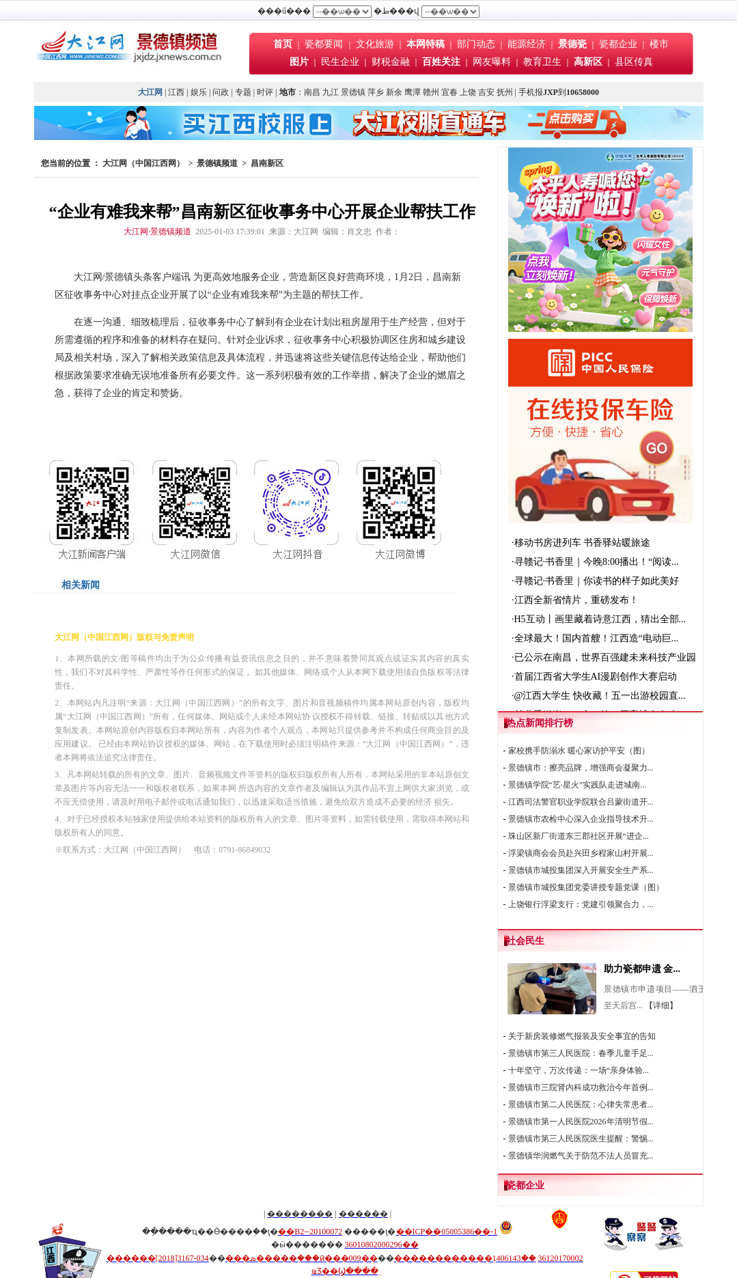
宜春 (449, 92)
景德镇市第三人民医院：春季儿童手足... (581, 1053)
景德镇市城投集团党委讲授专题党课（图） (586, 887)
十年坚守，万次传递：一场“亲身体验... (578, 1070)
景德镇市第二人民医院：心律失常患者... (581, 1104)
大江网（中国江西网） (143, 163)
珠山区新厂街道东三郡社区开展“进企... (578, 836)
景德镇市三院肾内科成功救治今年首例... (581, 1087)
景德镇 (353, 92)
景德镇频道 (217, 163)
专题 (243, 92)
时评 (266, 92)
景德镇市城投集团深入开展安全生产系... (581, 870)
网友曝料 (492, 62)
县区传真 (634, 62)
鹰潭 (412, 92)
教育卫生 (542, 62)
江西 (176, 92)
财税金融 (391, 62)
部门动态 (476, 44)
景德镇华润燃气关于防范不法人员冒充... (581, 1156)
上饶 (468, 92)
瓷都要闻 (325, 44)
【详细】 (661, 1005)
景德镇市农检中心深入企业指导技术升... (581, 819)
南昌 (312, 92)
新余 (394, 92)
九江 (330, 92)
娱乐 (199, 92)
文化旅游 (375, 44)
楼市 (659, 44)
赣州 (431, 92)
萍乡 (375, 92)
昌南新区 (267, 163)
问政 (220, 92)
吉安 (486, 92)
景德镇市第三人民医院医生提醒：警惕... (581, 1138)
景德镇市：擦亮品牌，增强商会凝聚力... (581, 768)
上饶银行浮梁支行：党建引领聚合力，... (581, 904)
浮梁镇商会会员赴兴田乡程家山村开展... (581, 853)
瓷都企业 (618, 44)
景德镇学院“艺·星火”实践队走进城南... (577, 785)
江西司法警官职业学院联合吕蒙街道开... (581, 802)
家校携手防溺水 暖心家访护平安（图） (579, 750)
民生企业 (340, 62)
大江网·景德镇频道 (157, 231)
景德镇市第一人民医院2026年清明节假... (581, 1121)
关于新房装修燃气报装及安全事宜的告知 (582, 1036)
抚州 (505, 92)
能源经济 (526, 44)
